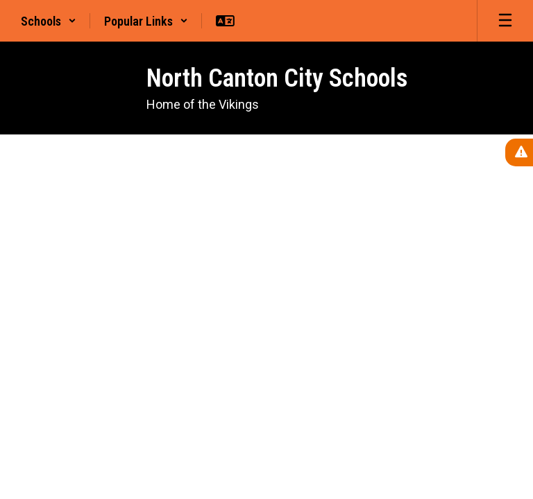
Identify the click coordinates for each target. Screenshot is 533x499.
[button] (48, 21)
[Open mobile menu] (505, 21)
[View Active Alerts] (519, 152)
